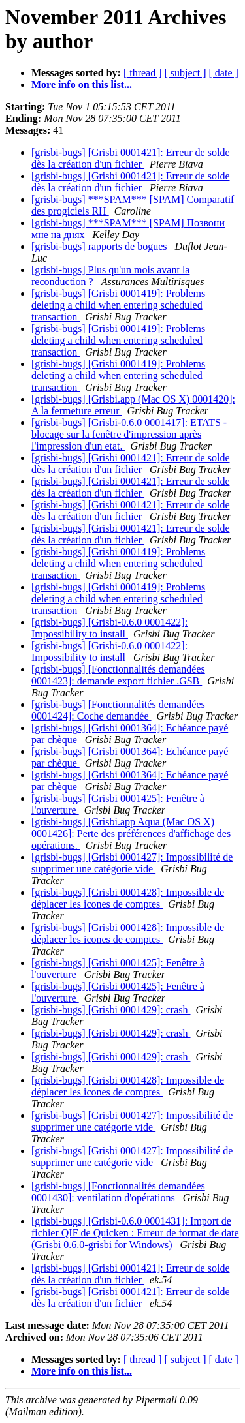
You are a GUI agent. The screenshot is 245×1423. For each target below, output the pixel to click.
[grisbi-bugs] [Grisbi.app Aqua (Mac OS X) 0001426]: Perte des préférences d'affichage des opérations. (131, 833)
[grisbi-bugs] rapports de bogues (100, 246)
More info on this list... (81, 84)
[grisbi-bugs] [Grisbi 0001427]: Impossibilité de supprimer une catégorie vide (132, 862)
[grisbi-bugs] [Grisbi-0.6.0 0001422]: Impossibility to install (109, 628)
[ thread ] (142, 72)
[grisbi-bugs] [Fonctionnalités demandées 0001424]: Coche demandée (118, 710)
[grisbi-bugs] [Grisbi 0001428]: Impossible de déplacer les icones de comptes (127, 898)
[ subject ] (185, 72)
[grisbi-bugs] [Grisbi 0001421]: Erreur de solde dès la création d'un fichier (130, 158)
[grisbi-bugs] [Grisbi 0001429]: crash (111, 1009)
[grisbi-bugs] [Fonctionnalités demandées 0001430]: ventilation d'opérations (118, 1191)
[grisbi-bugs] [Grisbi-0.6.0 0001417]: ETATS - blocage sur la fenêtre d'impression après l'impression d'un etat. (129, 434)
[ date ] (223, 72)
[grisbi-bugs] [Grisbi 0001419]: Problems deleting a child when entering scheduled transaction (118, 305)
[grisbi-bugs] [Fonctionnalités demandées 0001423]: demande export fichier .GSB (118, 675)
